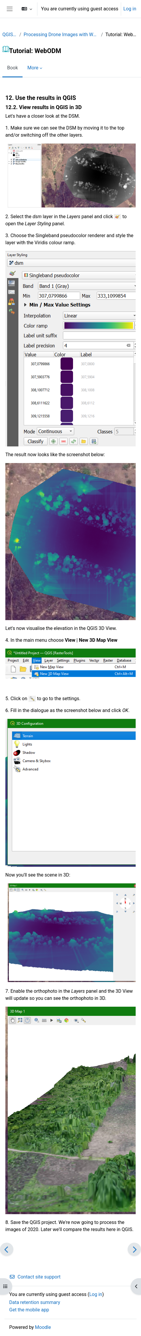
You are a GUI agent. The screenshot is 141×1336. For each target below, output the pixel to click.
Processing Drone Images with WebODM (61, 34)
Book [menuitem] (12, 68)
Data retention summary (34, 1302)
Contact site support (35, 1277)
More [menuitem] (32, 68)
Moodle (43, 1327)
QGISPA (9, 34)
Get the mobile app (29, 1310)
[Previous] (6, 1249)
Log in (129, 9)
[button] (27, 9)
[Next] (134, 1249)
